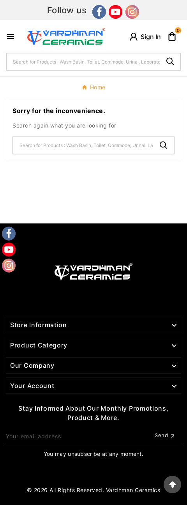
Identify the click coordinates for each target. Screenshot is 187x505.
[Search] (83, 61)
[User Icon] (145, 37)
